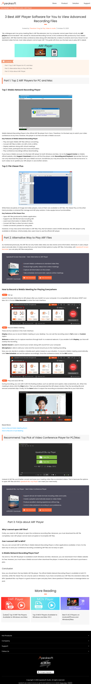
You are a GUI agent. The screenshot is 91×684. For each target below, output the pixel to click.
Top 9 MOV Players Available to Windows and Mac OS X (45, 616)
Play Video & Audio (16, 8)
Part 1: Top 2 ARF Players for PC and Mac (19, 65)
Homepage (5, 8)
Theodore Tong (35, 28)
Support (87, 3)
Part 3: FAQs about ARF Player (15, 71)
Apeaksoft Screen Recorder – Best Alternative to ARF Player (27, 257)
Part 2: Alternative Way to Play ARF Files (18, 68)
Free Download (30, 278)
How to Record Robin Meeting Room (14, 428)
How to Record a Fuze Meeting (12, 431)
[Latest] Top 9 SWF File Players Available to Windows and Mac (15, 616)
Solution (76, 3)
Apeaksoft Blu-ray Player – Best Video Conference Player (26, 489)
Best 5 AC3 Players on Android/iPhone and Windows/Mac (70, 617)
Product (64, 3)
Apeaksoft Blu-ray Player (29, 481)
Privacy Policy (63, 683)
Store (54, 3)
